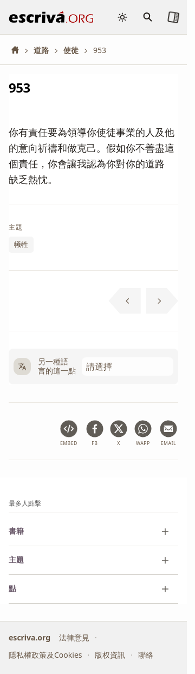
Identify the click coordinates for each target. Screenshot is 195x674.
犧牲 (21, 244)
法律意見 (74, 637)
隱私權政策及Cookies (45, 655)
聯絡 (145, 655)
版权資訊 (110, 655)
